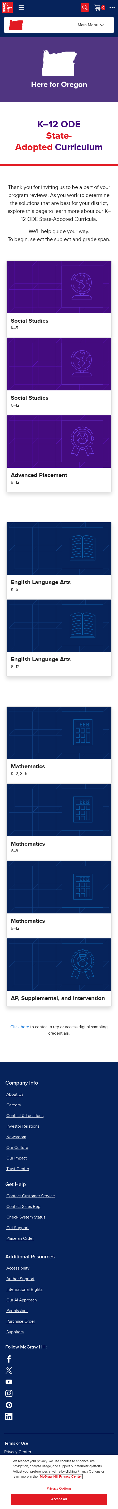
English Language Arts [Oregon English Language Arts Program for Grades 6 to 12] (41, 660)
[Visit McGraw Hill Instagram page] (8, 1393)
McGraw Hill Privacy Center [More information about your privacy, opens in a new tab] (61, 1476)
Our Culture (17, 1147)
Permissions (17, 1311)
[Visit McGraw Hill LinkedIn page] (8, 1416)
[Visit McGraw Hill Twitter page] (8, 1370)
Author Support (20, 1279)
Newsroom (16, 1137)
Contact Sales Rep (23, 1206)
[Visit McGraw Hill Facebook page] (8, 1358)
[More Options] (112, 7)
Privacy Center (17, 1452)
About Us (14, 1094)
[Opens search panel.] (85, 7)
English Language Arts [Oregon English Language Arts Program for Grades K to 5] (41, 582)
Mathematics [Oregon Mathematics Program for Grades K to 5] (28, 767)
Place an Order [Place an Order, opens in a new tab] (20, 1238)
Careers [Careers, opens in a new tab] (13, 1105)
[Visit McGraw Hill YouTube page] (8, 1382)
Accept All (59, 1499)
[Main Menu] (91, 25)
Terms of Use (16, 1443)
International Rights (24, 1289)
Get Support (17, 1228)
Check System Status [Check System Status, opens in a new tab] (25, 1217)
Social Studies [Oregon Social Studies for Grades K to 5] (29, 321)
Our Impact (16, 1158)
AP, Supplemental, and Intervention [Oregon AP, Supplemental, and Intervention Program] (58, 998)
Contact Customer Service (30, 1196)
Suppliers (15, 1332)
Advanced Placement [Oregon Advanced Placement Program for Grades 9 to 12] (39, 475)
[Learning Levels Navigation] (21, 7)
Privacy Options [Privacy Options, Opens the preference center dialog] (59, 1488)
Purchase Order (20, 1321)
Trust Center (17, 1169)
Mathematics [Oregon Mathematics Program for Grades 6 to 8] (28, 844)
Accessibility (17, 1268)
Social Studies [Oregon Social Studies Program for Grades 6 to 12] (29, 398)
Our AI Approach (21, 1300)
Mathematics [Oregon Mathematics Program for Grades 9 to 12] (28, 921)
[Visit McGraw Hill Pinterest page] (8, 1405)
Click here (19, 1027)
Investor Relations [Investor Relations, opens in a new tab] (23, 1126)
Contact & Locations (24, 1116)
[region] (59, 1482)
